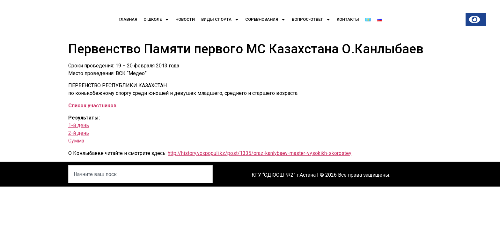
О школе (156, 19)
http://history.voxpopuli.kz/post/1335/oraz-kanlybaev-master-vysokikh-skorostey (259, 153)
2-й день (78, 133)
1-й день (78, 125)
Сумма (76, 141)
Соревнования (265, 19)
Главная (128, 19)
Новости (185, 19)
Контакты (348, 19)
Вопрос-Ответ (311, 19)
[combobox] (140, 174)
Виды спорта (220, 19)
